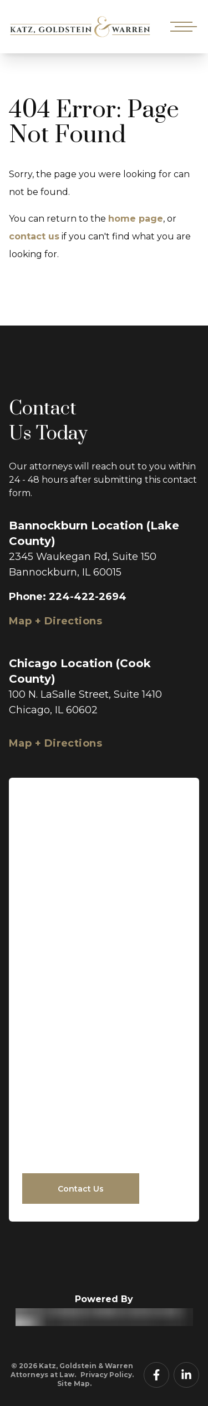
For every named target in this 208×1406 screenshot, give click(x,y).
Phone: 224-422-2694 (67, 597)
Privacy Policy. (107, 1374)
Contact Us (81, 1189)
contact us (34, 236)
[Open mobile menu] (181, 26)
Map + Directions (55, 621)
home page (135, 218)
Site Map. (74, 1383)
